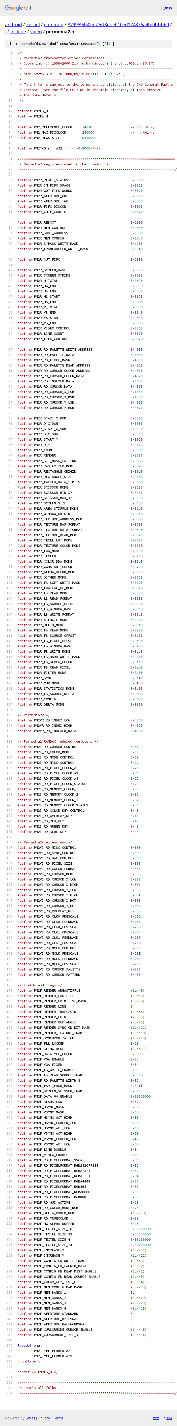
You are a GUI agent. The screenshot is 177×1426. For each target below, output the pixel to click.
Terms (58, 1418)
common (53, 24)
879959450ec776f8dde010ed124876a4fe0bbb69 (118, 24)
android (13, 24)
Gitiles (30, 1418)
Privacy (44, 1418)
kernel (33, 24)
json (168, 1418)
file (108, 44)
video (36, 31)
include (18, 31)
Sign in (166, 8)
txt (156, 1418)
